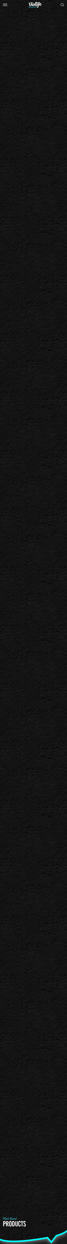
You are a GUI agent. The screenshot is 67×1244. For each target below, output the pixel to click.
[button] (5, 5)
